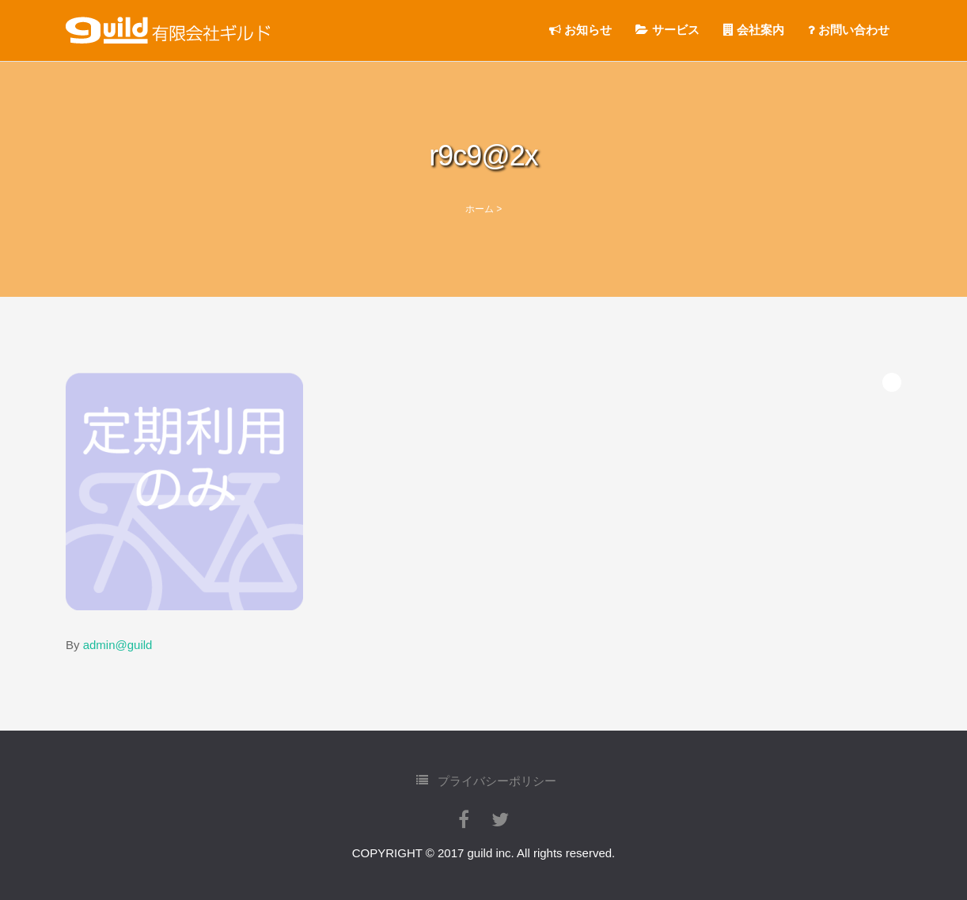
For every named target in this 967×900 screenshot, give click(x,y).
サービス (667, 29)
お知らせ (580, 29)
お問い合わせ (848, 29)
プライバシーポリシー (486, 780)
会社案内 (753, 29)
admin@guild (118, 644)
